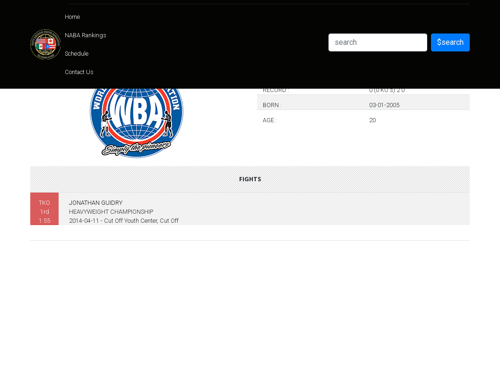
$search (450, 42)
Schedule (76, 53)
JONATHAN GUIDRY (95, 202)
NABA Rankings (85, 35)
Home (72, 16)
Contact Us (79, 72)
